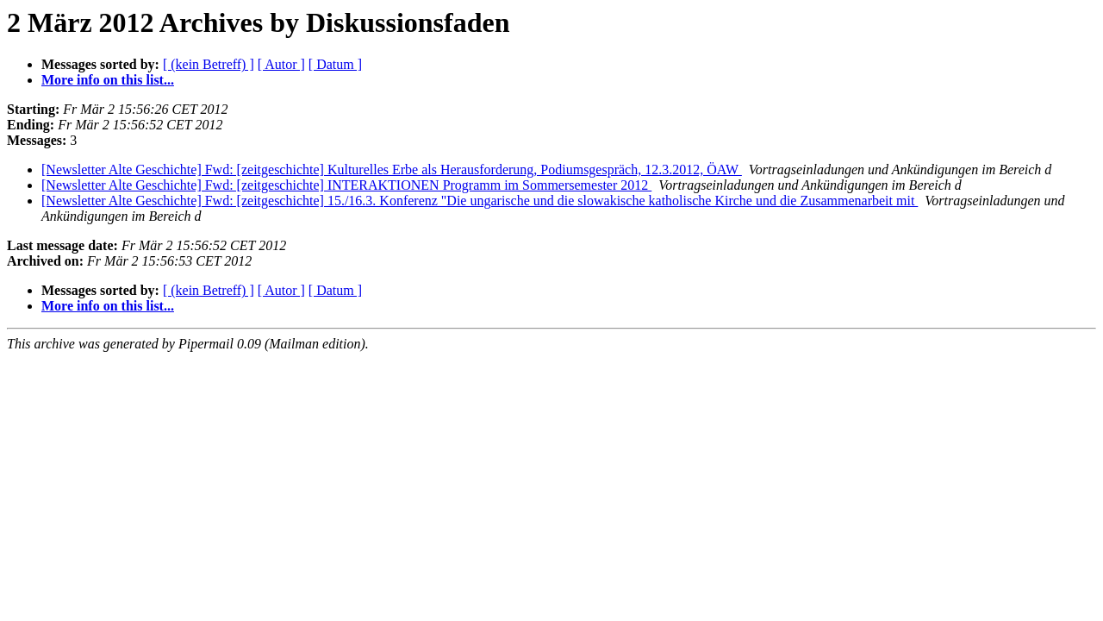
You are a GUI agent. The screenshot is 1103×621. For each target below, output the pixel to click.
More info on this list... (107, 79)
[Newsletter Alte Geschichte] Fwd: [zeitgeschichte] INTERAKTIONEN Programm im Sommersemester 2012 (346, 185)
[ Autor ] (281, 64)
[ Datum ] (335, 64)
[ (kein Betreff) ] (208, 64)
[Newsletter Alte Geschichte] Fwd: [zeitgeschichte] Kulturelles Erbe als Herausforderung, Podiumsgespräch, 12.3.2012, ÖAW (391, 169)
